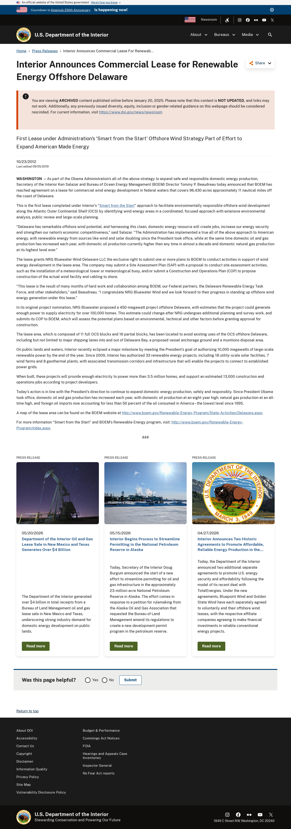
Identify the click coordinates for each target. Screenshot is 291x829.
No (111, 680)
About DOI (24, 730)
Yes (95, 680)
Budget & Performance (101, 730)
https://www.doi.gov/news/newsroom (130, 112)
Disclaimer (24, 761)
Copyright (24, 754)
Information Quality (31, 769)
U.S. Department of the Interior (71, 35)
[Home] (23, 35)
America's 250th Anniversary (70, 10)
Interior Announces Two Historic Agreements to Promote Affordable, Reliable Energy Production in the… (231, 544)
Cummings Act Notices (101, 738)
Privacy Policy (27, 777)
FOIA (87, 746)
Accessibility (26, 738)
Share (260, 63)
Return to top (27, 711)
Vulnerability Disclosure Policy (41, 792)
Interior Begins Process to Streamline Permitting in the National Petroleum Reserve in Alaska (145, 544)
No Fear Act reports (99, 773)
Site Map (23, 784)
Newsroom (209, 19)
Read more (35, 646)
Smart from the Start (117, 205)
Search (270, 34)
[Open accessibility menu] (227, 20)
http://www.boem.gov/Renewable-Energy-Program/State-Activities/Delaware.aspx (192, 413)
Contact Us (25, 746)
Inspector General (97, 765)
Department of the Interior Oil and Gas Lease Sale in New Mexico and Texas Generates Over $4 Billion (57, 544)
